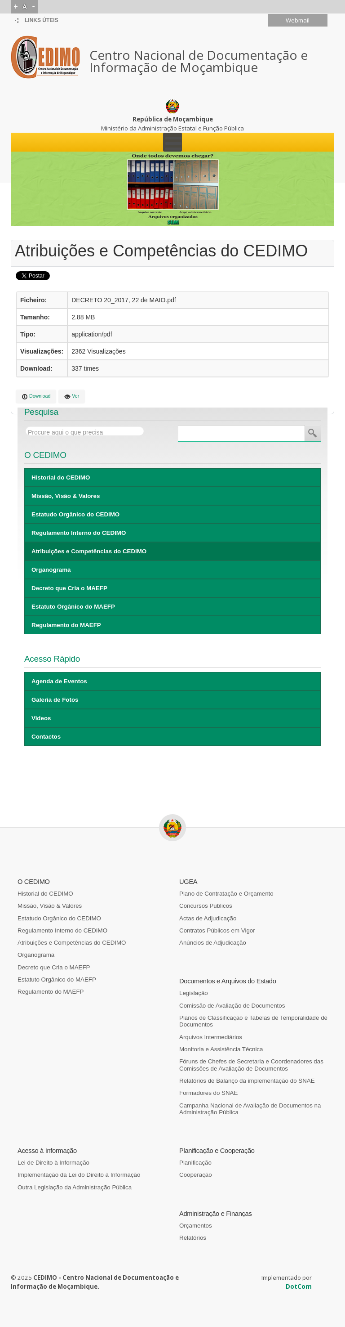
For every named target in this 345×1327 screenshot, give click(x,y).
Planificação (195, 1162)
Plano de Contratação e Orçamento (226, 893)
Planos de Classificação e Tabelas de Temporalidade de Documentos (253, 1021)
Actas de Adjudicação (207, 918)
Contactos (46, 736)
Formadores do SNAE (208, 1092)
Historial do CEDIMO (60, 477)
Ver (71, 396)
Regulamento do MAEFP (66, 625)
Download (36, 396)
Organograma (51, 569)
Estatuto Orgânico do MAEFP (73, 606)
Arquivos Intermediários (210, 1037)
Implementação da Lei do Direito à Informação (79, 1174)
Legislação (193, 993)
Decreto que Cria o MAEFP (69, 588)
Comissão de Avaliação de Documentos (232, 1005)
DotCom (299, 1286)
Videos (41, 718)
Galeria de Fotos (54, 699)
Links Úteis (41, 20)
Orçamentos (195, 1225)
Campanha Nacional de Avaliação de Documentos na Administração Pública (250, 1109)
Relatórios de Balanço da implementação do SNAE (247, 1080)
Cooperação (195, 1174)
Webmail (298, 20)
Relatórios (192, 1237)
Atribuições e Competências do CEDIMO (88, 551)
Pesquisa (312, 433)
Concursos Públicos (205, 905)
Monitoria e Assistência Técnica (221, 1049)
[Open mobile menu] (172, 142)
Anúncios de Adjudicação (212, 942)
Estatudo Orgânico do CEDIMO (75, 514)
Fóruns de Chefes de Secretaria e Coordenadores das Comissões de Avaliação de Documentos (251, 1064)
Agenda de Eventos (59, 681)
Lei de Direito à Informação (53, 1162)
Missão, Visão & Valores (65, 496)
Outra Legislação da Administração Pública (75, 1187)
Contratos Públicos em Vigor (217, 930)
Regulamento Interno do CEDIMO (78, 532)
